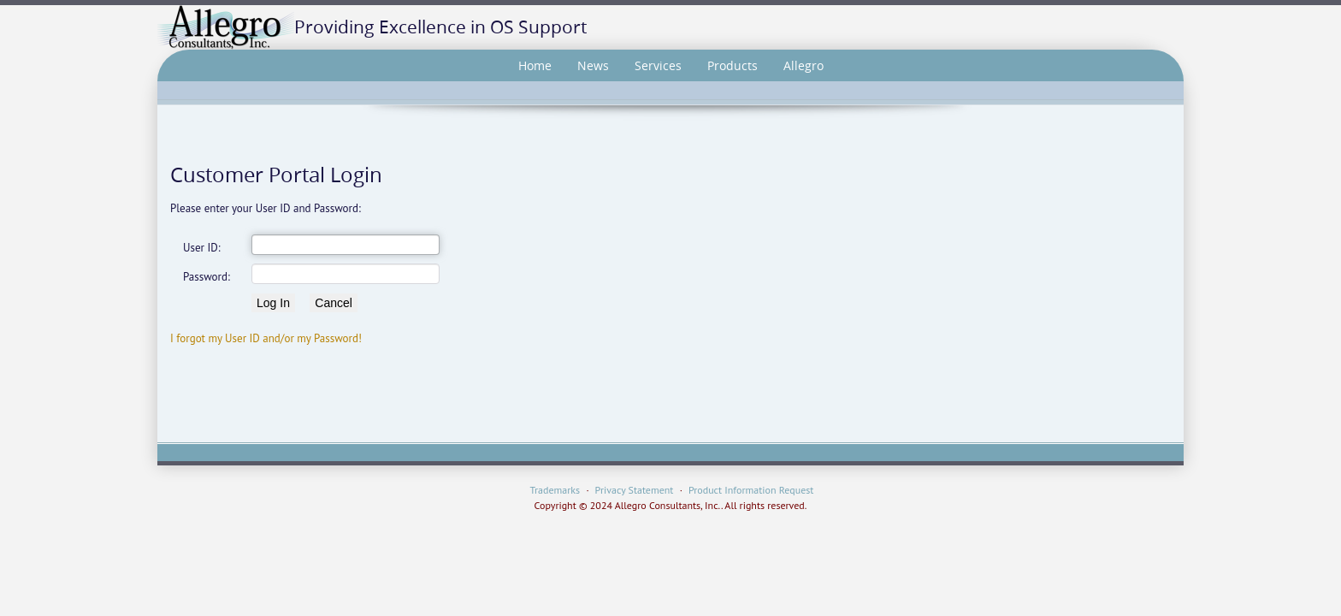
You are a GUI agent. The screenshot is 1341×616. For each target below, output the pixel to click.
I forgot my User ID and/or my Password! (266, 338)
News (593, 65)
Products (732, 65)
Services (658, 65)
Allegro (803, 65)
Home (535, 65)
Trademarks (555, 489)
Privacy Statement (634, 489)
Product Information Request (751, 489)
